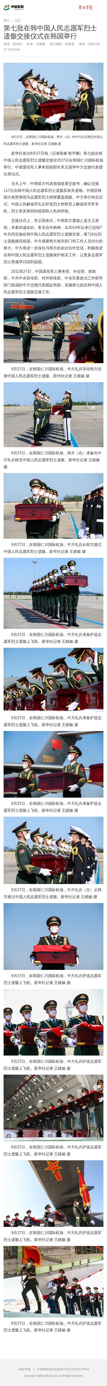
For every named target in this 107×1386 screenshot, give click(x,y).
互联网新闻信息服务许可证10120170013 (63, 1369)
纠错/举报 (24, 1369)
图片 (6, 20)
